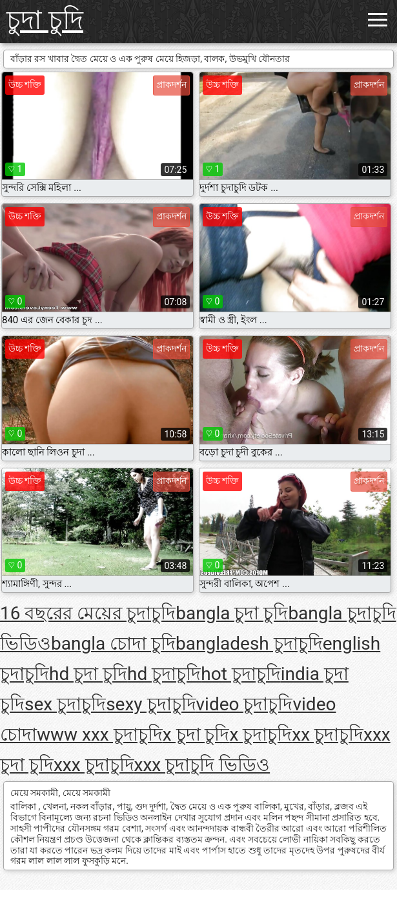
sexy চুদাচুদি (151, 704)
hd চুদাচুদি (164, 673)
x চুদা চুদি (196, 734)
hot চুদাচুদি (241, 673)
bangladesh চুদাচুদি (249, 643)
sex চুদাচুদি (65, 704)
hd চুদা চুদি (88, 673)
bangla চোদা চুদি (113, 643)
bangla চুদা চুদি (232, 613)
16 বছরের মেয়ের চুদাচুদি (88, 613)
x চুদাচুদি (260, 734)
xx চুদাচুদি (327, 734)
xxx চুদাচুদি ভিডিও (202, 764)
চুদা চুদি (44, 20)
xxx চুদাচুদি (94, 764)
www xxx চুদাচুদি (100, 734)
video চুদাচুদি (244, 704)
